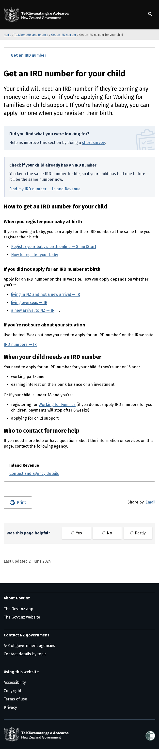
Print (21, 502)
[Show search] (150, 14)
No (107, 533)
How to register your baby (34, 254)
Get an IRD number (63, 35)
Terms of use (15, 699)
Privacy (10, 707)
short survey (93, 142)
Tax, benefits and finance (31, 35)
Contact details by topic (25, 654)
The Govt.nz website (22, 617)
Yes (76, 533)
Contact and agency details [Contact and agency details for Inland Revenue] (34, 473)
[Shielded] (150, 734)
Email (150, 502)
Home (7, 35)
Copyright (12, 690)
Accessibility (15, 682)
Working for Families (57, 404)
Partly (138, 533)
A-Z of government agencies (29, 645)
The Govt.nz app (18, 609)
